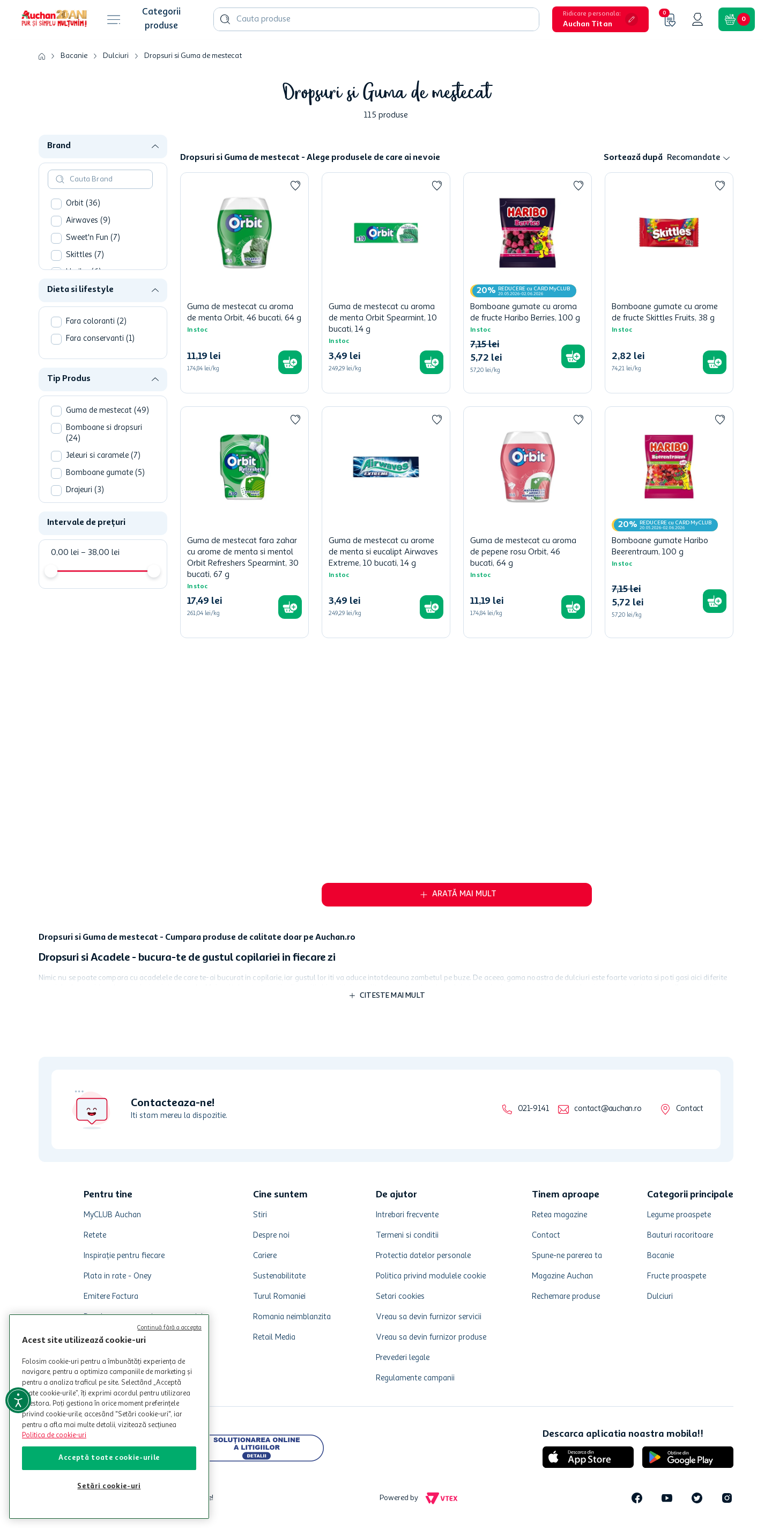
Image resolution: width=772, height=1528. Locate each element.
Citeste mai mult (392, 995)
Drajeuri (85, 490)
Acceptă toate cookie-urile (109, 1457)
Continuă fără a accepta (169, 1328)
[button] (600, 19)
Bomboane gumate (105, 473)
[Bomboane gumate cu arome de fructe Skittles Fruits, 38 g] (669, 283)
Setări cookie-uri (108, 1486)
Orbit (83, 204)
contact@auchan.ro (607, 1109)
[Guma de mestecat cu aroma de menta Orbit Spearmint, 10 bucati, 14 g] (386, 283)
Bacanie (74, 56)
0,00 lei (65, 553)
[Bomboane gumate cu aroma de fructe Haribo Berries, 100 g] (527, 283)
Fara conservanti (100, 339)
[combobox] (376, 19)
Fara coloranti (96, 322)
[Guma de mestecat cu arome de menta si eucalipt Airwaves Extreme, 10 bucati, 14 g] (386, 522)
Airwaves (88, 221)
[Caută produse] (225, 19)
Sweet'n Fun (93, 238)
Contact (689, 1109)
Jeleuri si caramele (103, 456)
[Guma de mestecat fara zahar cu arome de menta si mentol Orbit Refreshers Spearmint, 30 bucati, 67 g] (244, 522)
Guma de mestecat (107, 411)
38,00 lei (100, 553)
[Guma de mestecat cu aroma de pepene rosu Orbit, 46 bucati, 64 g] (527, 522)
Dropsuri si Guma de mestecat (193, 56)
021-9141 (533, 1109)
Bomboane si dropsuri (104, 433)
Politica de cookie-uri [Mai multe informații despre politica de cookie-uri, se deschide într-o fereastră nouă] (54, 1435)
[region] (109, 1416)
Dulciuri (116, 56)
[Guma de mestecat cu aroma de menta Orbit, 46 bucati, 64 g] (244, 283)
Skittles (85, 255)
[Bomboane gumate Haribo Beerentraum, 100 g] (669, 522)
